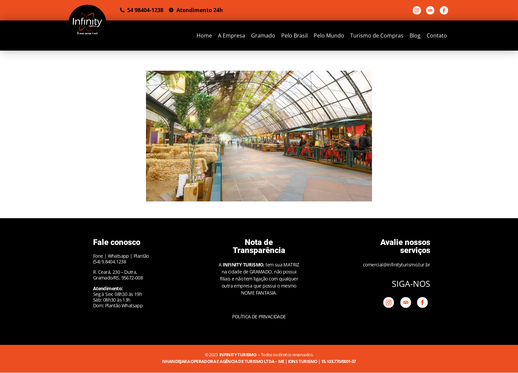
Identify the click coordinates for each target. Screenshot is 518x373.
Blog (415, 35)
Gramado (263, 35)
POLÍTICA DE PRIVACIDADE (259, 316)
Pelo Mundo (329, 35)
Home (204, 35)
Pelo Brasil (294, 35)
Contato (437, 35)
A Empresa (231, 35)
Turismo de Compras (376, 35)
